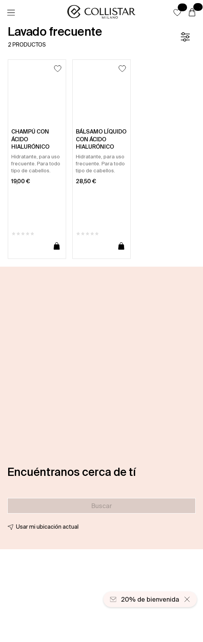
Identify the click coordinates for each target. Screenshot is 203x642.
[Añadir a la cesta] (57, 246)
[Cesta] (192, 13)
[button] (177, 12)
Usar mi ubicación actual (47, 527)
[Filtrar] (185, 37)
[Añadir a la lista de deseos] (58, 68)
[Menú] (11, 13)
